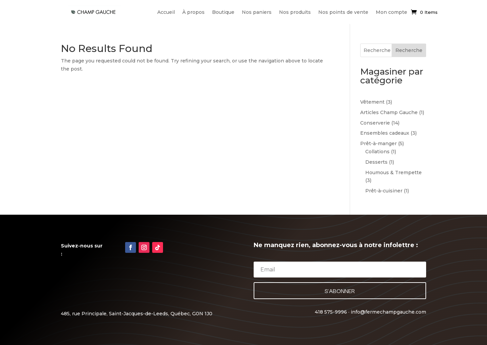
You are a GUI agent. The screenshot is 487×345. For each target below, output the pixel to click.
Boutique (223, 12)
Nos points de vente (343, 12)
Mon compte (391, 12)
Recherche (408, 50)
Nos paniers (257, 12)
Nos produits (295, 12)
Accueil (166, 12)
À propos (193, 12)
